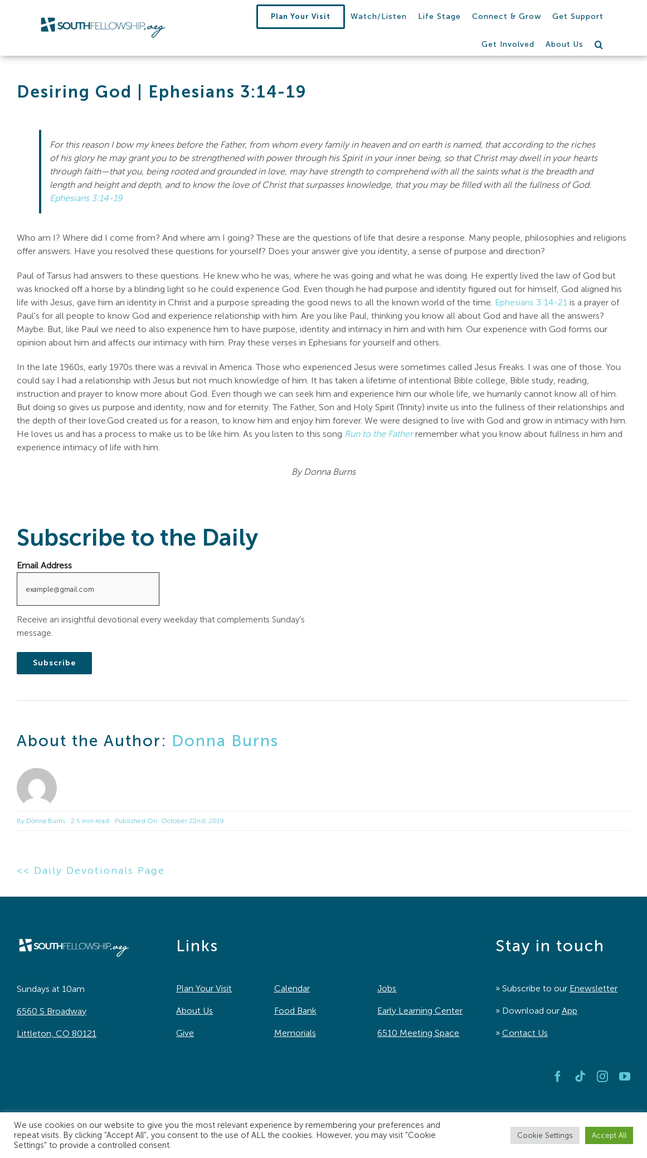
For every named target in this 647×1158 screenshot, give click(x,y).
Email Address (44, 565)
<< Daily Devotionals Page (91, 870)
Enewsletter (593, 988)
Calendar (292, 988)
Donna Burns (225, 740)
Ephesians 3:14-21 (531, 302)
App (569, 1010)
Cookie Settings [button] (545, 1135)
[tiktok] (580, 1076)
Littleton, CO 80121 (56, 1033)
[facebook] (557, 1076)
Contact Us (525, 1033)
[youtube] (624, 1076)
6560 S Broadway (51, 1011)
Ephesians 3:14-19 (86, 198)
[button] (599, 44)
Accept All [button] (609, 1135)
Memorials (295, 1033)
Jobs (386, 988)
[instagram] (602, 1076)
